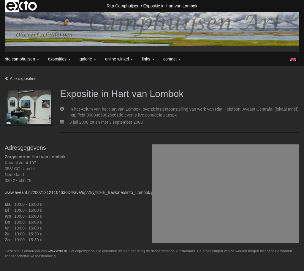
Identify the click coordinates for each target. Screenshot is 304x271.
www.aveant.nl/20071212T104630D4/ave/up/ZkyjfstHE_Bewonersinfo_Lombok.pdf (81, 192)
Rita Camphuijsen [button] (22, 59)
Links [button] (148, 59)
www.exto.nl (57, 251)
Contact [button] (172, 59)
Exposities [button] (59, 59)
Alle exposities (21, 78)
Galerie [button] (88, 59)
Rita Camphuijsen (123, 6)
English (293, 59)
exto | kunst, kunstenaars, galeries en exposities (21, 6)
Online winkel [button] (119, 59)
